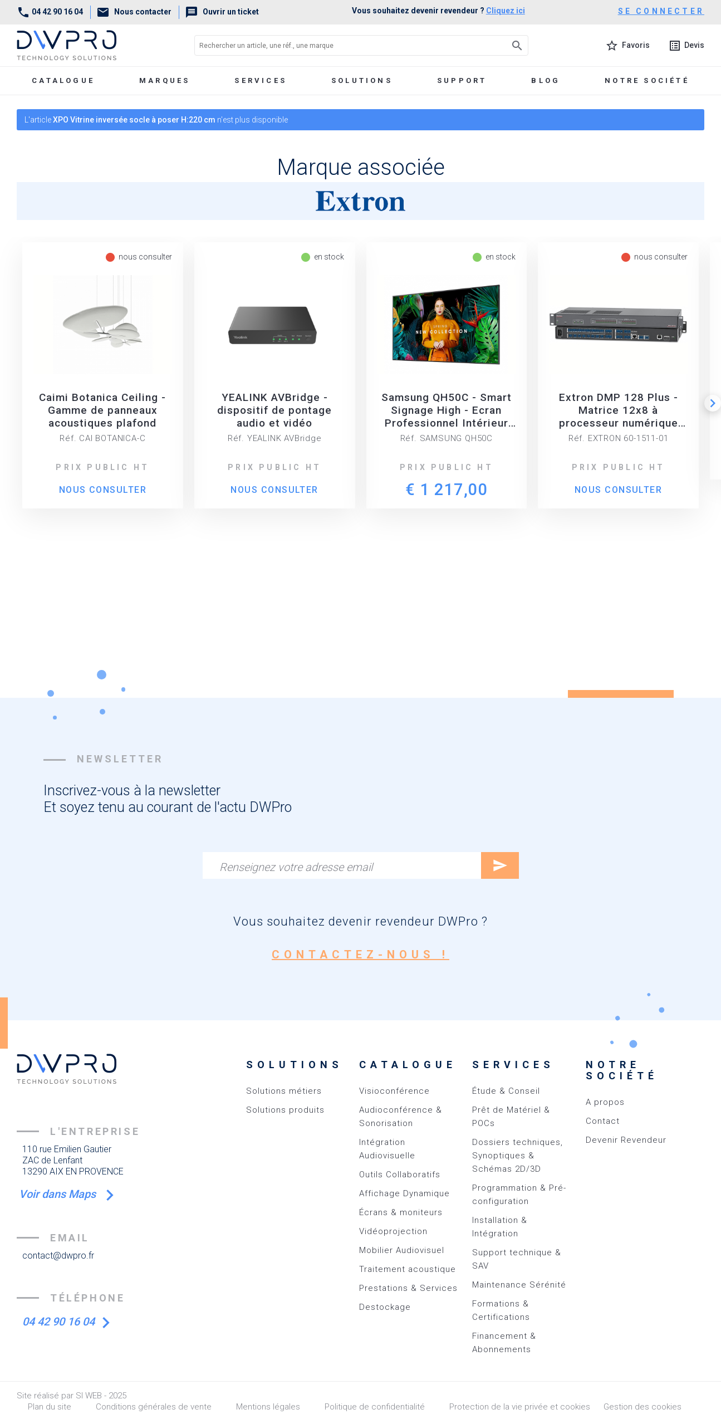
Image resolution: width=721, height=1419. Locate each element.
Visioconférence (394, 1091)
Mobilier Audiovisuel (401, 1250)
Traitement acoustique (407, 1269)
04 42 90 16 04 (50, 11)
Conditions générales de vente (154, 1407)
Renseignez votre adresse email (295, 867)
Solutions (362, 80)
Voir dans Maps (62, 1194)
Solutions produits (285, 1110)
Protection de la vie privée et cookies (519, 1407)
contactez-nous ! (360, 954)
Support (462, 80)
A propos (605, 1102)
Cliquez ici (505, 10)
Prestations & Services (408, 1288)
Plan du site (49, 1407)
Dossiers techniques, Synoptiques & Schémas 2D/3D (517, 1155)
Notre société (647, 80)
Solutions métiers (284, 1091)
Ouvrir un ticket (222, 11)
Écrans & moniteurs (401, 1212)
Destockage (385, 1307)
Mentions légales (268, 1407)
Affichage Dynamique (404, 1193)
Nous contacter (133, 11)
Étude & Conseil (506, 1091)
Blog (545, 80)
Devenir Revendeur (626, 1140)
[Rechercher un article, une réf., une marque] (336, 45)
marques (164, 80)
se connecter (661, 11)
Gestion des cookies (642, 1407)
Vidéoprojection (393, 1231)
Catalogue (63, 80)
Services (260, 80)
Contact (603, 1121)
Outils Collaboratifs (399, 1175)
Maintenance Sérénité (519, 1285)
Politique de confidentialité (375, 1407)
